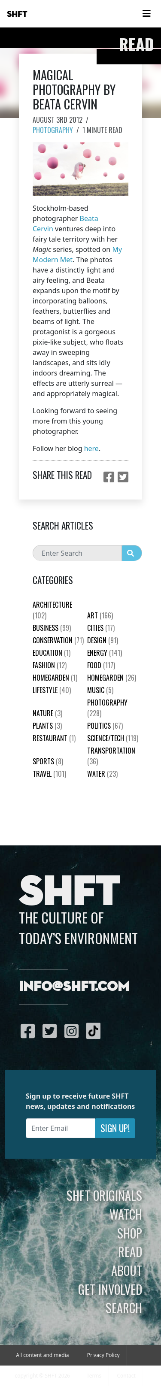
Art (100, 615)
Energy (104, 653)
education (51, 653)
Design (102, 640)
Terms (94, 1375)
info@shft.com (74, 987)
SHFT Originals (104, 1195)
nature (47, 713)
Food (101, 665)
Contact (126, 1375)
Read (130, 1251)
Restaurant (54, 738)
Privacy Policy (103, 1355)
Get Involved (110, 1289)
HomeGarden (55, 677)
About (126, 1270)
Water (102, 774)
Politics (105, 726)
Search (124, 1308)
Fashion (50, 665)
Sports (48, 761)
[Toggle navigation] (146, 13)
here (91, 448)
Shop (129, 1233)
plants (47, 726)
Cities (101, 628)
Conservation (58, 640)
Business (52, 628)
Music (100, 690)
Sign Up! (115, 1128)
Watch (125, 1214)
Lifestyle (52, 690)
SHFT (17, 14)
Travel (49, 774)
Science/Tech (112, 738)
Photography (53, 130)
